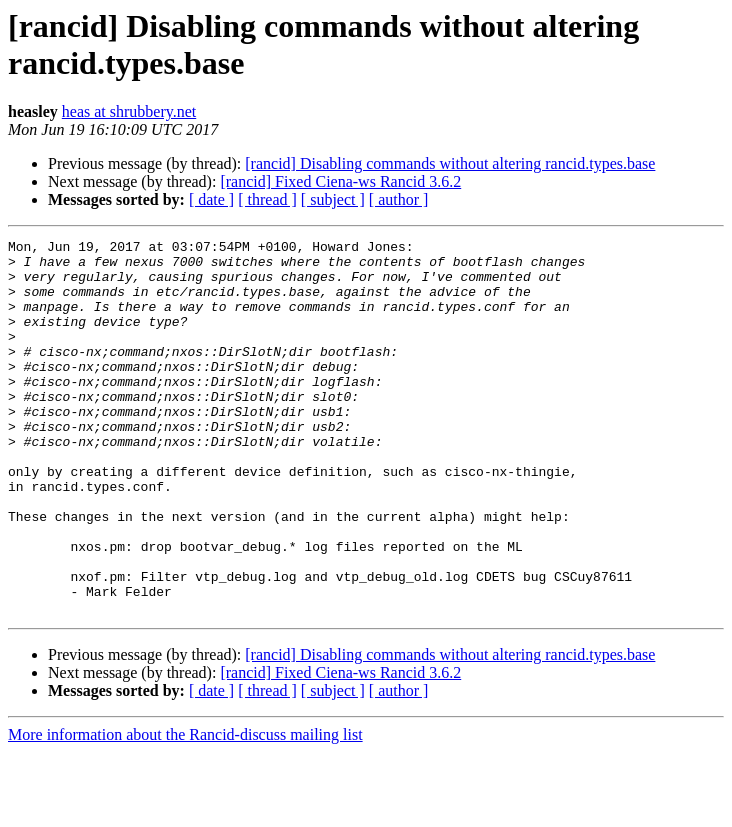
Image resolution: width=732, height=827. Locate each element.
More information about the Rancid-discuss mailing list (185, 809)
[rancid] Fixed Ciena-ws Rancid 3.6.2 (340, 181)
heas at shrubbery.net (129, 111)
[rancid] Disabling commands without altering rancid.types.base (450, 163)
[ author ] (399, 199)
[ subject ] (333, 199)
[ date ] (211, 199)
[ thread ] (267, 199)
